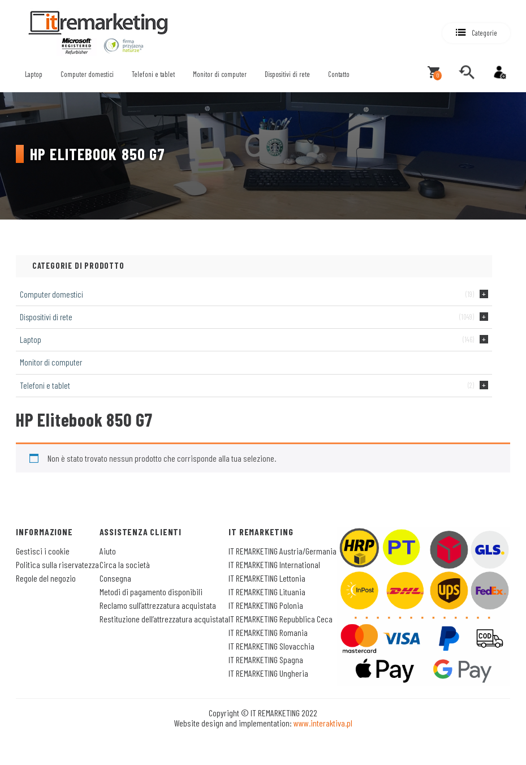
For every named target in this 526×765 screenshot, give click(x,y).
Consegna (115, 578)
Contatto (339, 74)
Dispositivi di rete (287, 74)
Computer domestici (87, 74)
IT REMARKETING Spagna (265, 659)
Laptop (33, 74)
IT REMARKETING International (274, 564)
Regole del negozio (46, 578)
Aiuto (108, 550)
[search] (466, 72)
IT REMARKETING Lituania (266, 591)
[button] (476, 33)
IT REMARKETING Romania (268, 632)
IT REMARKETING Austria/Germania (282, 550)
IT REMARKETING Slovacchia (271, 646)
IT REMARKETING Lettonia (266, 578)
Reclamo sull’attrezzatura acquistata (158, 605)
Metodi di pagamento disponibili (151, 591)
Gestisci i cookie (43, 550)
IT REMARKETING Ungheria (268, 673)
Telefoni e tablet (153, 74)
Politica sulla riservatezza (57, 564)
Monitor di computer (220, 74)
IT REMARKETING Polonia (265, 605)
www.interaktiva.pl (323, 722)
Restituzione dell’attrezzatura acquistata (164, 618)
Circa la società (125, 564)
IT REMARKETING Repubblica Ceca (280, 618)
